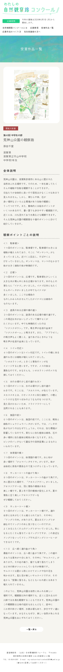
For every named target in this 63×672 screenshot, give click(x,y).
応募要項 (34, 27)
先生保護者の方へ (32, 31)
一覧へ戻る (31, 629)
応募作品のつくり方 (12, 31)
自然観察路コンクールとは (15, 27)
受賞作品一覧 (47, 27)
